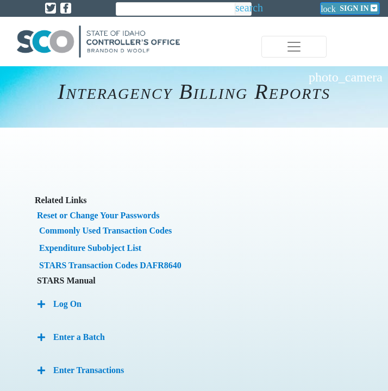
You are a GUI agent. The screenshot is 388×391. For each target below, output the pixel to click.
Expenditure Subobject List (90, 248)
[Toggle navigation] (294, 47)
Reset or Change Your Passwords (98, 215)
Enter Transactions (88, 370)
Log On (67, 303)
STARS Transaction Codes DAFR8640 (110, 265)
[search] (175, 9)
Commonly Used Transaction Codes (105, 230)
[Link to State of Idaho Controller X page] (50, 8)
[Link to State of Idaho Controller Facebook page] (65, 8)
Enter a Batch (79, 337)
